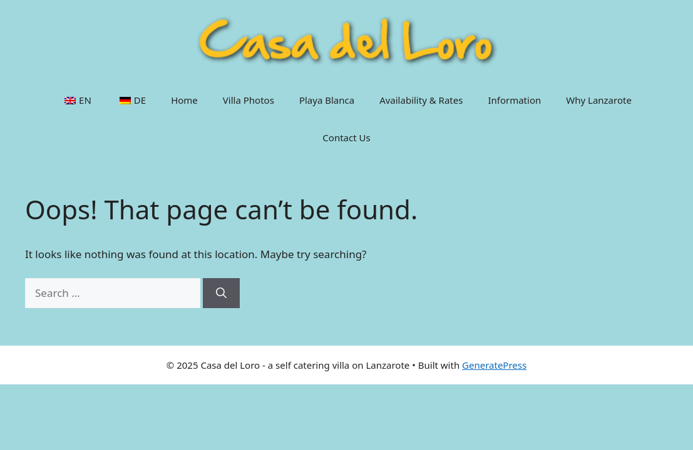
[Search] (221, 293)
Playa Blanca (326, 100)
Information (514, 100)
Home (184, 100)
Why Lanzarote (599, 100)
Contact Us (346, 137)
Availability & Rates (421, 100)
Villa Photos (248, 100)
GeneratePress (494, 365)
